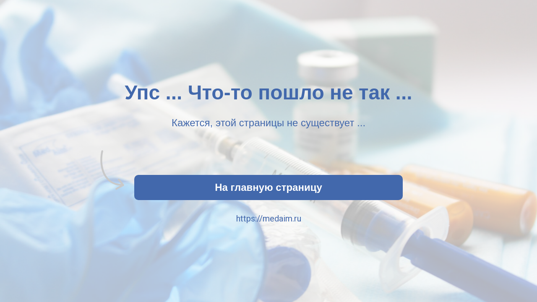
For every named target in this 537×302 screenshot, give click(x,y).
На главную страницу (268, 187)
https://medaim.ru (268, 218)
